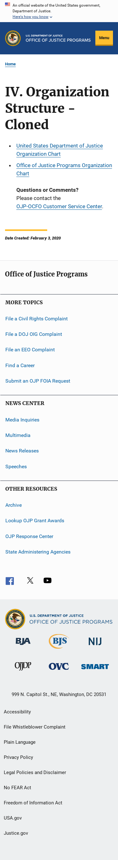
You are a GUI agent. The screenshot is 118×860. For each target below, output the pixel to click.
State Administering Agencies (37, 552)
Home (10, 64)
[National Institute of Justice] (95, 646)
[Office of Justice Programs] (13, 38)
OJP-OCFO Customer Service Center (59, 206)
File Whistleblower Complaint (34, 727)
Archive (13, 505)
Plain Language (20, 742)
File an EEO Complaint (30, 350)
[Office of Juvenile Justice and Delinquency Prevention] (23, 671)
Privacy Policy (18, 757)
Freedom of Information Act (33, 803)
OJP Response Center (29, 536)
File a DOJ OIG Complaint (33, 334)
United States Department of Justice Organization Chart (59, 149)
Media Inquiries (22, 419)
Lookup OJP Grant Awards (34, 521)
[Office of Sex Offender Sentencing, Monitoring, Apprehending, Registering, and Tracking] (95, 670)
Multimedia (18, 435)
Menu (104, 37)
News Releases (22, 451)
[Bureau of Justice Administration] (23, 646)
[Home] (58, 38)
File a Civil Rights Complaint (36, 318)
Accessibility (17, 712)
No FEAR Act (17, 787)
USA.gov (13, 818)
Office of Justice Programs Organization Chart (64, 169)
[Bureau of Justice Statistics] (59, 649)
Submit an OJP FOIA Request (37, 381)
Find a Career (20, 365)
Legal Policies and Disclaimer (35, 772)
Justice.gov (16, 833)
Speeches (16, 466)
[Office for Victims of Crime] (59, 670)
